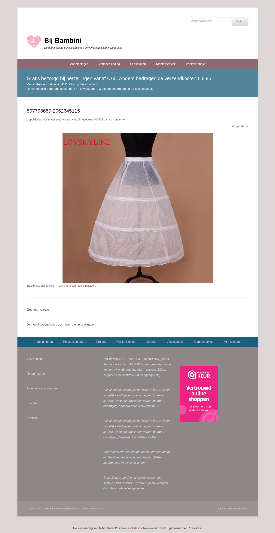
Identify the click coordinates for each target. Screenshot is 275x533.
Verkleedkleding (109, 64)
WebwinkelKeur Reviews (137, 528)
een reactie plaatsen (83, 285)
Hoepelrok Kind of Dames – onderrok (103, 119)
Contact (32, 418)
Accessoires (175, 341)
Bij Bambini (62, 40)
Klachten (32, 403)
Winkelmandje (195, 64)
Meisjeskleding (126, 341)
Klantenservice (166, 64)
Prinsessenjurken (74, 341)
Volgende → (240, 126)
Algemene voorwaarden (43, 388)
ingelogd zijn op (48, 324)
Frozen (101, 341)
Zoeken (240, 21)
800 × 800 (72, 119)
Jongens (151, 341)
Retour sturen (36, 373)
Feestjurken (138, 64)
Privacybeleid (66, 508)
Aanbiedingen (79, 64)
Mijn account (232, 341)
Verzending (34, 358)
